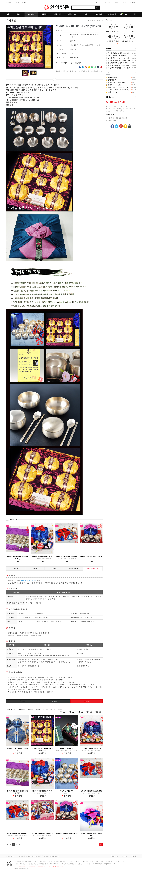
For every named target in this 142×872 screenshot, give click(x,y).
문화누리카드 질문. (113, 85)
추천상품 (71, 712)
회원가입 (107, 2)
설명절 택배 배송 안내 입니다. (117, 58)
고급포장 (89, 71)
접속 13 (133, 2)
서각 (85, 14)
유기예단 (31, 14)
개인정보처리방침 (34, 856)
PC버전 (133, 856)
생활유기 (44, 14)
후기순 (45, 709)
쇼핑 (125, 2)
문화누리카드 (111, 92)
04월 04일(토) (21, 2)
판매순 (30, 709)
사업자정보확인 (20, 864)
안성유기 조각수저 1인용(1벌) (117, 89)
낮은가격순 (22, 709)
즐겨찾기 (9, 2)
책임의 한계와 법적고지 (52, 856)
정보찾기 (116, 2)
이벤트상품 (112, 14)
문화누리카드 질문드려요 (115, 82)
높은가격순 (11, 709)
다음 (54, 701)
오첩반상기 (74, 71)
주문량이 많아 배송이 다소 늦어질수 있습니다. (123, 68)
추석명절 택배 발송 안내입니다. (118, 60)
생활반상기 (58, 14)
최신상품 (80, 712)
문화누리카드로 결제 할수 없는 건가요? (121, 87)
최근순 (60, 709)
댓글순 (52, 709)
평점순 (38, 709)
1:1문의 (124, 856)
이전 (22, 701)
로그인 (98, 2)
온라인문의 (115, 856)
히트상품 (62, 712)
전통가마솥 (71, 14)
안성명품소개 (10, 856)
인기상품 (89, 712)
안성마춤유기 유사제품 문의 (117, 63)
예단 (59, 71)
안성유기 (18, 14)
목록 (86, 701)
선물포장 (65, 71)
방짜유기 (82, 71)
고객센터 (98, 14)
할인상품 (98, 712)
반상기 (95, 71)
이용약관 (22, 856)
